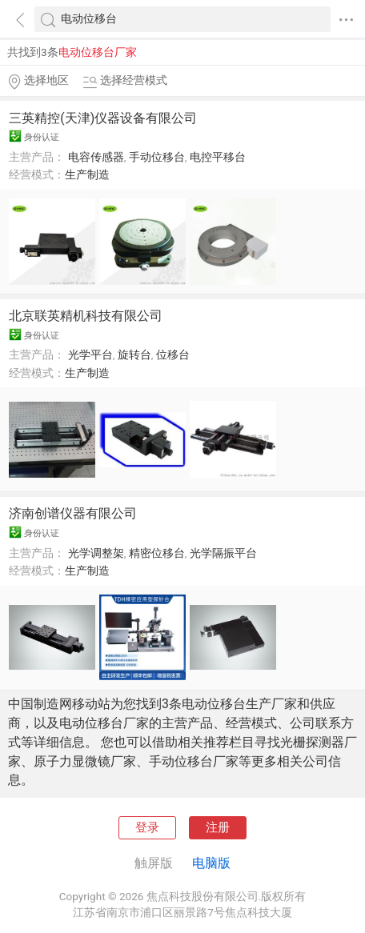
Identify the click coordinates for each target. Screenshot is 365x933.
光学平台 (90, 354)
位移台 (173, 354)
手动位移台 (157, 156)
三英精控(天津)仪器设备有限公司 (103, 118)
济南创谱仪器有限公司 (73, 513)
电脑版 (211, 863)
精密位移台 (157, 553)
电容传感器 (96, 156)
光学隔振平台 (223, 553)
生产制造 (87, 174)
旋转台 (134, 354)
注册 (218, 827)
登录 (147, 827)
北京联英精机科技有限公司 (85, 315)
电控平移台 (218, 156)
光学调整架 (96, 553)
